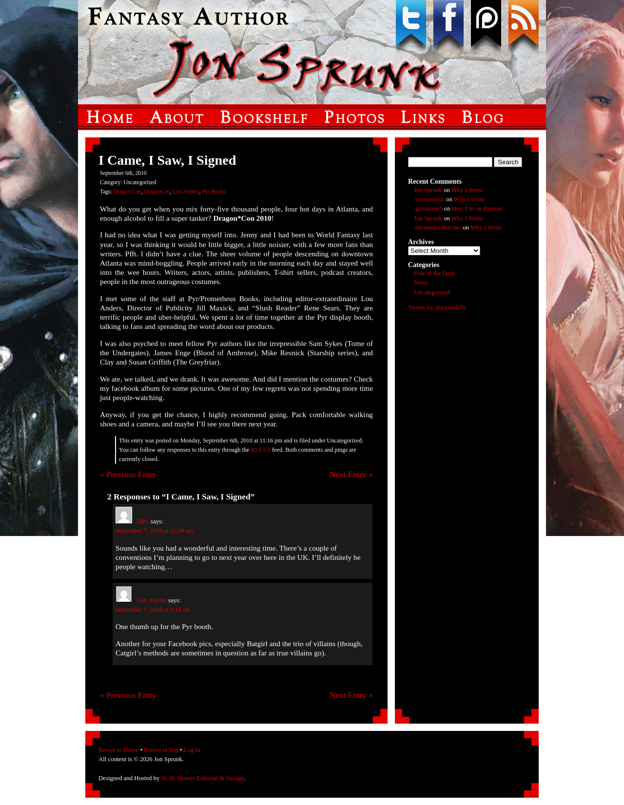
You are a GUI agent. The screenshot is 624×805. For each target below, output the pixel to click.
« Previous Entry (128, 474)
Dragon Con (127, 191)
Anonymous (429, 199)
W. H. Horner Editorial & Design (202, 778)
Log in (192, 750)
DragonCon (157, 191)
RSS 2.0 (261, 449)
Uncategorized (432, 292)
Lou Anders (186, 191)
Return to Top (161, 750)
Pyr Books (213, 191)
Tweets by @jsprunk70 (437, 307)
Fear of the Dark (434, 273)
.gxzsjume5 (428, 208)
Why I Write (467, 190)
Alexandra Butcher (437, 227)
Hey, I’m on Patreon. (478, 208)
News (421, 282)
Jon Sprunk (428, 190)
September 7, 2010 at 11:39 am (154, 530)
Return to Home (118, 750)
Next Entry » (351, 474)
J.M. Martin (151, 600)
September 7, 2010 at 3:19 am (153, 609)
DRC (142, 521)
